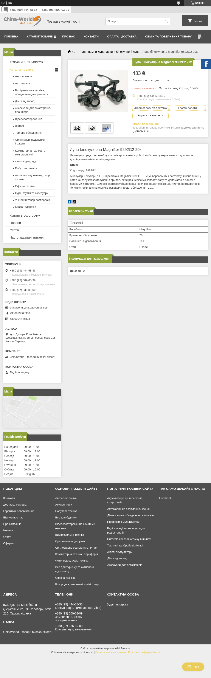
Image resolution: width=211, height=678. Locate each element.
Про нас (68, 36)
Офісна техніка (25, 186)
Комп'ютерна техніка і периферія (76, 554)
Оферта (8, 543)
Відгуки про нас (13, 517)
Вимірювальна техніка (69, 534)
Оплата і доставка (122, 36)
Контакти (91, 36)
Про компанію (12, 524)
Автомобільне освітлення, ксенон (128, 508)
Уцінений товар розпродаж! (32, 200)
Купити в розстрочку (25, 215)
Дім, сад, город (24, 101)
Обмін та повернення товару (168, 36)
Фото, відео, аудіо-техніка (71, 560)
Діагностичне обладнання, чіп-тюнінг (131, 515)
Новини (15, 223)
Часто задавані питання (27, 237)
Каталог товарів (40, 36)
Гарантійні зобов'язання (18, 511)
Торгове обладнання (28, 132)
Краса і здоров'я (25, 206)
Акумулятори (23, 76)
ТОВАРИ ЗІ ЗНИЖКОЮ (27, 62)
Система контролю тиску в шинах (129, 539)
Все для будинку (65, 517)
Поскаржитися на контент (110, 652)
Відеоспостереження (28, 119)
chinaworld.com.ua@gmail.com (28, 307)
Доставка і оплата (14, 504)
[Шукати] (166, 21)
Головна (11, 36)
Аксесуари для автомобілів (124, 564)
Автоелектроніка (65, 498)
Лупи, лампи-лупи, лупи (96, 51)
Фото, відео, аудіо (26, 161)
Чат (193, 667)
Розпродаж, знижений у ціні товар (77, 584)
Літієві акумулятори (119, 552)
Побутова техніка (26, 168)
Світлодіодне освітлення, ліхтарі (76, 547)
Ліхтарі (19, 125)
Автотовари (22, 83)
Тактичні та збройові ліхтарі (125, 545)
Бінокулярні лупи (128, 51)
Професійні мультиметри (123, 521)
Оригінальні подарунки (70, 541)
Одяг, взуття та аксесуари (31, 193)
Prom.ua (125, 648)
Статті (14, 230)
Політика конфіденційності (144, 652)
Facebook (165, 498)
